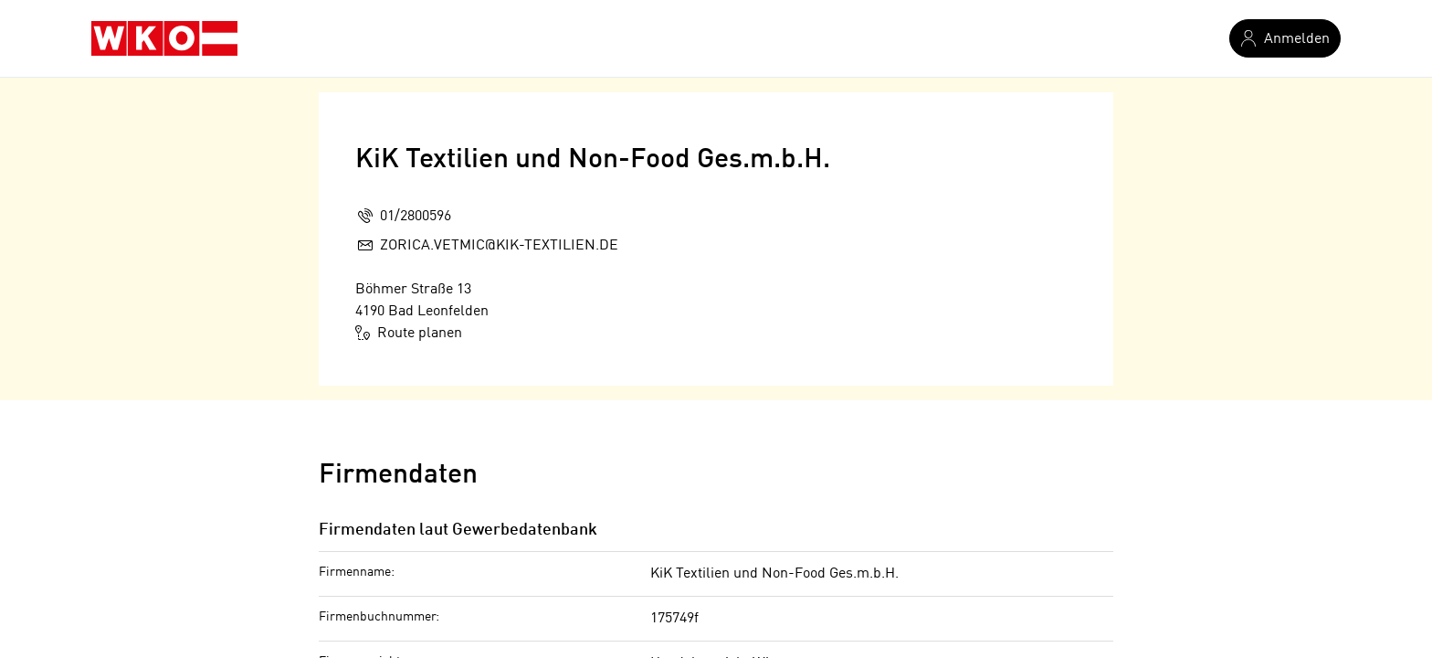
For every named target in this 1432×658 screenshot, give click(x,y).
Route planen (408, 333)
